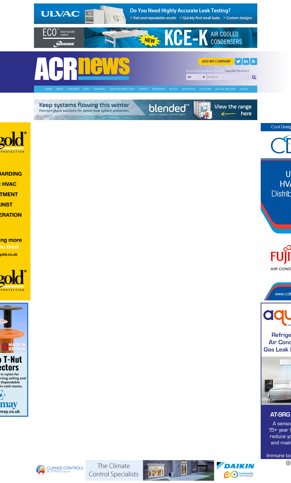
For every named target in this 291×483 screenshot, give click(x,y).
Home (48, 89)
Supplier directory (122, 89)
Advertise (188, 89)
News (59, 89)
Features (73, 89)
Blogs (173, 89)
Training (100, 89)
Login (243, 89)
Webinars (158, 89)
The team (205, 89)
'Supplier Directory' (237, 71)
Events (143, 89)
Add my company (216, 61)
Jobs (87, 89)
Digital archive (225, 89)
